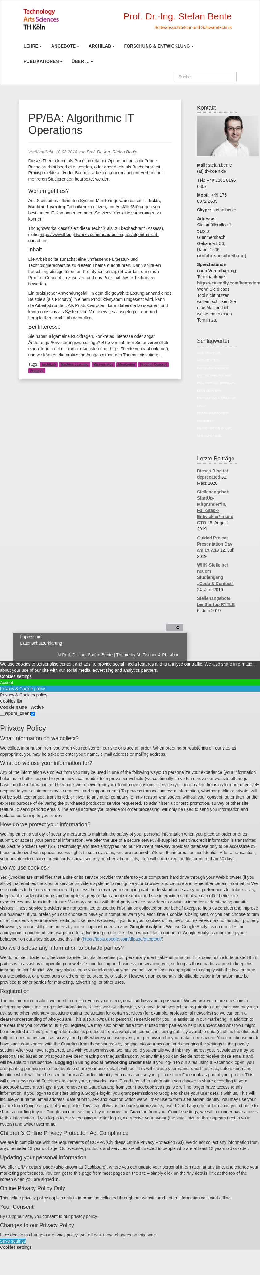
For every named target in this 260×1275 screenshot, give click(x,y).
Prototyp (36, 370)
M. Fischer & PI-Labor (158, 654)
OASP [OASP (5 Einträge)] (201, 405)
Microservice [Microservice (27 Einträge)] (208, 398)
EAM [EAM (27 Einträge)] (227, 375)
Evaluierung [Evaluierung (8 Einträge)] (207, 383)
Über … (81, 61)
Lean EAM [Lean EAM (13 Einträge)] (213, 390)
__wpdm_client (15, 713)
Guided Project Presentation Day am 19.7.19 (214, 544)
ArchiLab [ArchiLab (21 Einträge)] (212, 353)
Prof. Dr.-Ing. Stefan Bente (112, 151)
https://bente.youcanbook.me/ (138, 348)
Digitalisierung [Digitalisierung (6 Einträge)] (210, 375)
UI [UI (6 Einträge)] (222, 428)
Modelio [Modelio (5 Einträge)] (228, 398)
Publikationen (41, 61)
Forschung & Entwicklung (157, 46)
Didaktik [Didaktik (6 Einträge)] (222, 368)
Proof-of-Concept (153, 364)
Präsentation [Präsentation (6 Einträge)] (208, 428)
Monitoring (126, 364)
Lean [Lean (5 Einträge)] (201, 390)
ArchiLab (100, 46)
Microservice (103, 364)
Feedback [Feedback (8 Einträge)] (228, 383)
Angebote (63, 46)
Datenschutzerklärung (41, 643)
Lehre (31, 46)
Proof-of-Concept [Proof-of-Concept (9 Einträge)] (213, 413)
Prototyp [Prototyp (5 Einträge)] (205, 420)
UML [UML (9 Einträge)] (228, 428)
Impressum (30, 636)
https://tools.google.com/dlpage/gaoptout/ (122, 939)
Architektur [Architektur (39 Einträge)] (207, 360)
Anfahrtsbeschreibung (222, 255)
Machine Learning (74, 364)
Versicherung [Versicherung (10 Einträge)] (209, 435)
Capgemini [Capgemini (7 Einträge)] (205, 368)
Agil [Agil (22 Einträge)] (200, 353)
